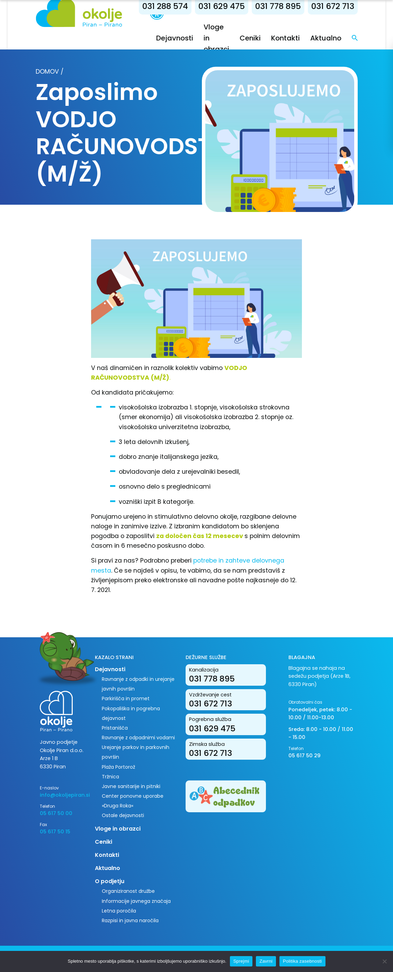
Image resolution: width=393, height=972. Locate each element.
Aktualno (325, 38)
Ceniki (250, 38)
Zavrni (266, 961)
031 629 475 (221, 6)
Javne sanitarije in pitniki (131, 786)
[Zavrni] (384, 961)
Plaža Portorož (118, 766)
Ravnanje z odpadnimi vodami (138, 737)
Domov (47, 71)
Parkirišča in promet (126, 698)
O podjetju (109, 881)
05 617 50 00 (56, 813)
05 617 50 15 (55, 831)
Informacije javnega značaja (136, 901)
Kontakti (285, 38)
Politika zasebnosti (302, 961)
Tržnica (110, 776)
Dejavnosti (174, 38)
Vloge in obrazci (118, 829)
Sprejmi (241, 961)
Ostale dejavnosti (123, 815)
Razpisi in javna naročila (130, 920)
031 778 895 (278, 6)
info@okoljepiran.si (62, 795)
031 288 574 (165, 6)
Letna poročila (119, 910)
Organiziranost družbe (128, 891)
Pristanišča (115, 727)
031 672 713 (332, 6)
